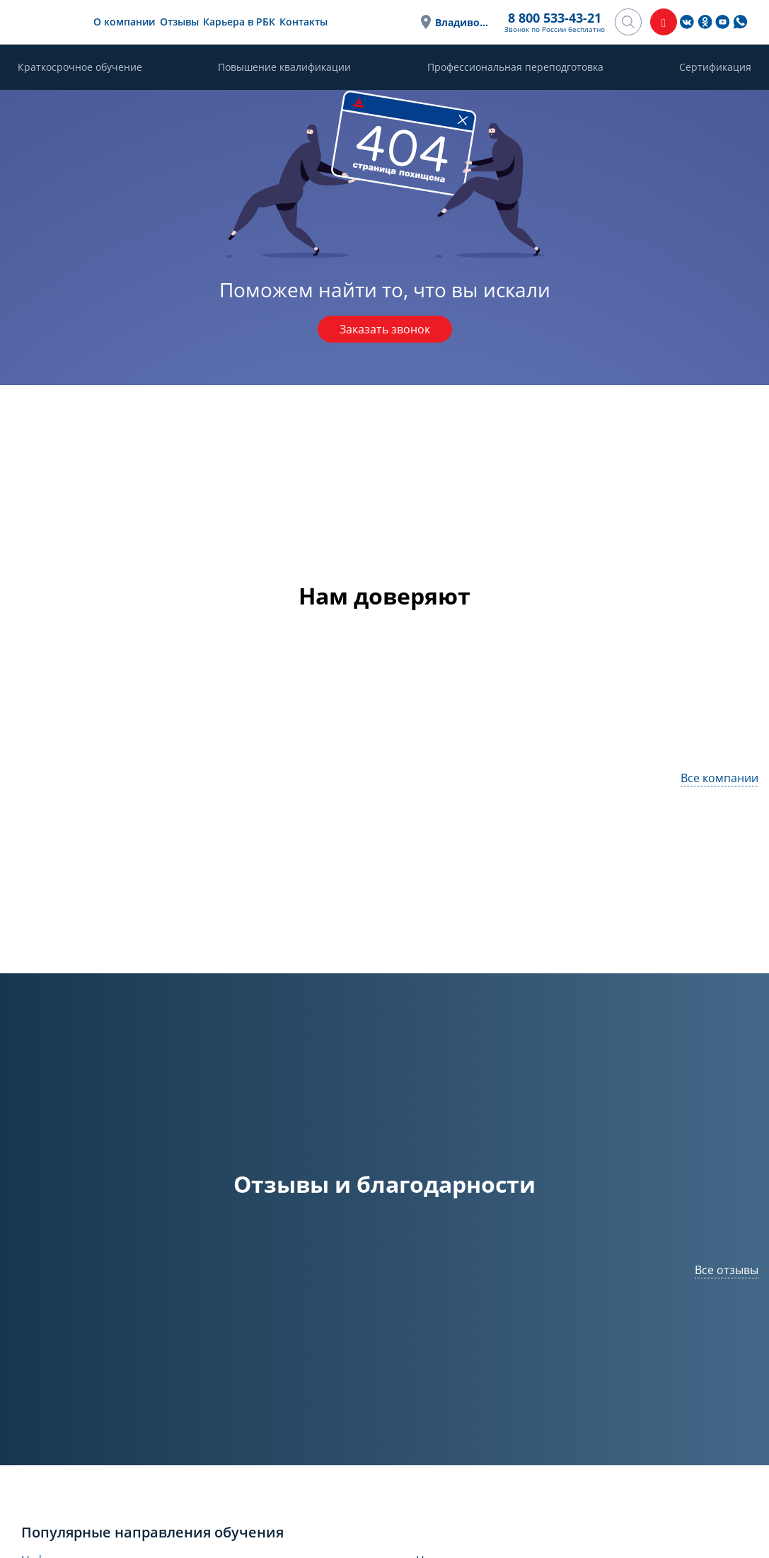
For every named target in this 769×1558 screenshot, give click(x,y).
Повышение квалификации (284, 67)
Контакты (303, 21)
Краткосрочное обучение (80, 67)
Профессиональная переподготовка (515, 67)
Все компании (719, 778)
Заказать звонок (385, 329)
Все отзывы (726, 1270)
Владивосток (462, 22)
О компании (124, 21)
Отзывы (179, 21)
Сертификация (715, 67)
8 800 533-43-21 (554, 17)
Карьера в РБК (239, 21)
